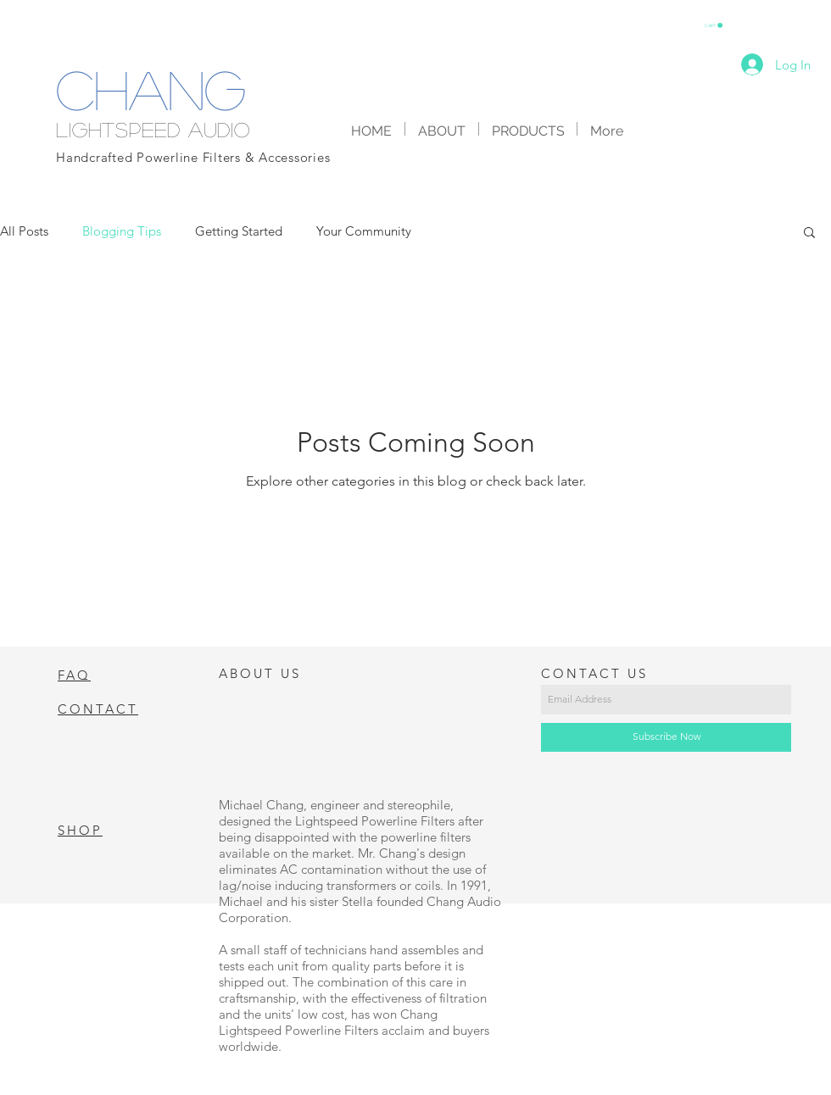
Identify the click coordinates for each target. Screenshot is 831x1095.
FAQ (74, 675)
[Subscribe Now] (666, 737)
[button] (713, 25)
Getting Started (238, 231)
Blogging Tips (121, 231)
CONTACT (98, 709)
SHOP (80, 830)
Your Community (363, 231)
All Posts (24, 231)
